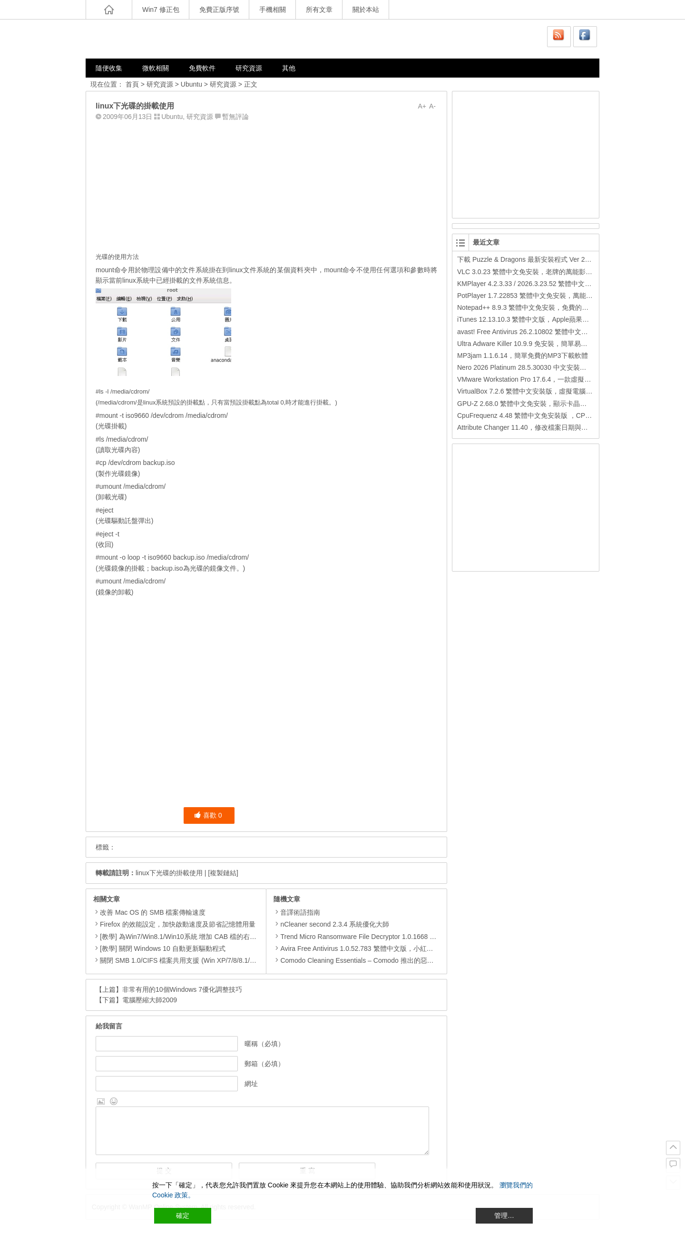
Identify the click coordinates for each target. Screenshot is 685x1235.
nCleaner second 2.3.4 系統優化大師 (331, 924)
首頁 (132, 84)
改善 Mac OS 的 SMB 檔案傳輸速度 (153, 912)
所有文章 (319, 9)
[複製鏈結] (223, 873)
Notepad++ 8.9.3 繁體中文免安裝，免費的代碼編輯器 (536, 307)
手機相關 (272, 9)
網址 (251, 1083)
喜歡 (208, 815)
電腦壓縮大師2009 (149, 1000)
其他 (288, 68)
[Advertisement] (266, 184)
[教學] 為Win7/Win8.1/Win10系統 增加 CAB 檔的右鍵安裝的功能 (195, 936)
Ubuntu (191, 84)
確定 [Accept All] (182, 1215)
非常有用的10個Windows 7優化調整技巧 (182, 989)
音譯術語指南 (297, 912)
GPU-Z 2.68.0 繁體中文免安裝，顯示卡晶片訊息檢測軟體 (541, 403)
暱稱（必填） (264, 1043)
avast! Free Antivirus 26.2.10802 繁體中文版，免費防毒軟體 (546, 332)
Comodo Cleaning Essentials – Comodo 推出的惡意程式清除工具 (373, 960)
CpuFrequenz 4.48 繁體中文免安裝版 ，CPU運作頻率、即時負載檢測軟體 (566, 415)
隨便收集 (109, 68)
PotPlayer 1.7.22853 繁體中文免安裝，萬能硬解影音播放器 (545, 295)
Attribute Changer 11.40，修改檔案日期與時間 (526, 427)
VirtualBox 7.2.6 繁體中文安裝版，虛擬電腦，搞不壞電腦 (541, 391)
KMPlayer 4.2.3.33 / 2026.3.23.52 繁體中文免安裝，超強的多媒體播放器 (564, 283)
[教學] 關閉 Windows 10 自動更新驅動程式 (162, 948)
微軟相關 (155, 68)
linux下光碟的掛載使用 (169, 873)
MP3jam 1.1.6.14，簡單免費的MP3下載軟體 (522, 355)
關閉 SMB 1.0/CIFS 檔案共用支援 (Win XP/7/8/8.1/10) (179, 960)
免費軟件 (202, 68)
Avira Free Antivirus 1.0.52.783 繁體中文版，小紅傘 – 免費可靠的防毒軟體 (387, 948)
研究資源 (248, 68)
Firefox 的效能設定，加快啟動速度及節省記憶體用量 (177, 924)
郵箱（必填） (264, 1063)
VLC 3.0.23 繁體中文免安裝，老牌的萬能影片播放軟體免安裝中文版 (558, 272)
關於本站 (365, 9)
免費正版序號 (219, 9)
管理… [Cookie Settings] (504, 1215)
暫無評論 (235, 116)
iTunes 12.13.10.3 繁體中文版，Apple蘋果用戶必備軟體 (539, 319)
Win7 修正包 (160, 9)
